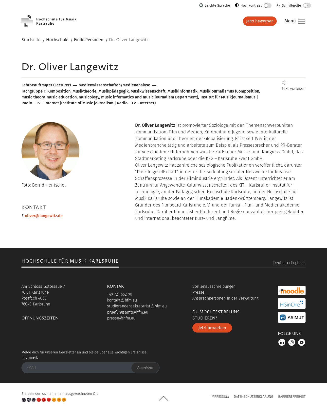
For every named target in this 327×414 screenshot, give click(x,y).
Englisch (298, 262)
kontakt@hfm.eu (122, 300)
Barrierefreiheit (292, 397)
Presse (198, 292)
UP (163, 398)
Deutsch (280, 262)
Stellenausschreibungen (214, 286)
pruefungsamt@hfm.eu (127, 312)
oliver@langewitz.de (44, 215)
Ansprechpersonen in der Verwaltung (225, 298)
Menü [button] (294, 21)
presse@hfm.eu (121, 318)
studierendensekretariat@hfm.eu (137, 306)
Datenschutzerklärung (253, 397)
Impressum (220, 397)
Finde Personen (88, 40)
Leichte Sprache (217, 5)
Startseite (30, 40)
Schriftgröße (291, 5)
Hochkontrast (251, 5)
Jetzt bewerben (259, 21)
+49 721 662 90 (119, 294)
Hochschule (57, 40)
